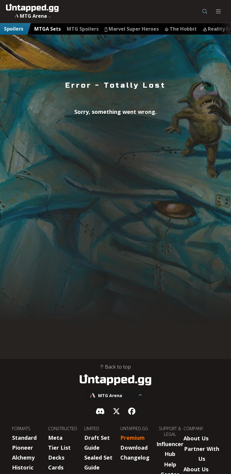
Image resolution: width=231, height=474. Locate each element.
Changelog (134, 457)
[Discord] (100, 411)
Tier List (59, 447)
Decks (56, 457)
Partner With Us (201, 453)
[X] (116, 411)
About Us (195, 438)
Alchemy (23, 457)
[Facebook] (131, 411)
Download (134, 447)
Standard (24, 437)
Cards (55, 467)
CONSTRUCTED (62, 428)
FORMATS (21, 428)
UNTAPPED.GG (134, 428)
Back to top (115, 366)
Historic (22, 467)
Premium (132, 437)
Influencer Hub (169, 448)
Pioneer (22, 447)
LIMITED (91, 428)
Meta (55, 437)
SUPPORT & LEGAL (170, 431)
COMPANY (193, 428)
